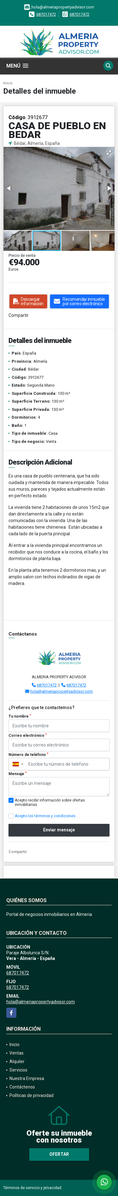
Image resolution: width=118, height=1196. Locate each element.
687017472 (46, 14)
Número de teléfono (28, 754)
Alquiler (17, 1061)
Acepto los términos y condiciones (45, 816)
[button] (109, 152)
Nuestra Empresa (26, 1078)
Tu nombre (19, 716)
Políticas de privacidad (31, 1095)
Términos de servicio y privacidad (32, 1188)
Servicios (18, 1069)
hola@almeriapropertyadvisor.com (61, 691)
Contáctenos (22, 1086)
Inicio (8, 83)
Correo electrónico (27, 735)
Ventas (16, 1052)
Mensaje (17, 773)
